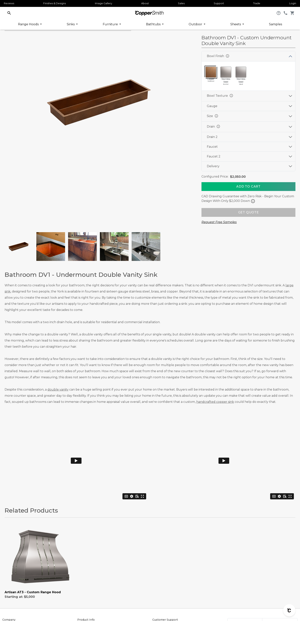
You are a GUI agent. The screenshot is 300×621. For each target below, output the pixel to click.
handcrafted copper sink (215, 402)
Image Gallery (103, 3)
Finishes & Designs (54, 3)
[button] (9, 13)
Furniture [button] (111, 24)
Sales (181, 3)
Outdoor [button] (196, 24)
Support (219, 3)
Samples (275, 24)
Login (292, 3)
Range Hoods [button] (28, 24)
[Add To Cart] (248, 186)
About (145, 3)
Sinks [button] (71, 24)
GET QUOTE (248, 212)
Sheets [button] (236, 24)
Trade (256, 3)
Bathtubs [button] (153, 24)
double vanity (57, 389)
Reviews (9, 3)
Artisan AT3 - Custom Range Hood (33, 592)
